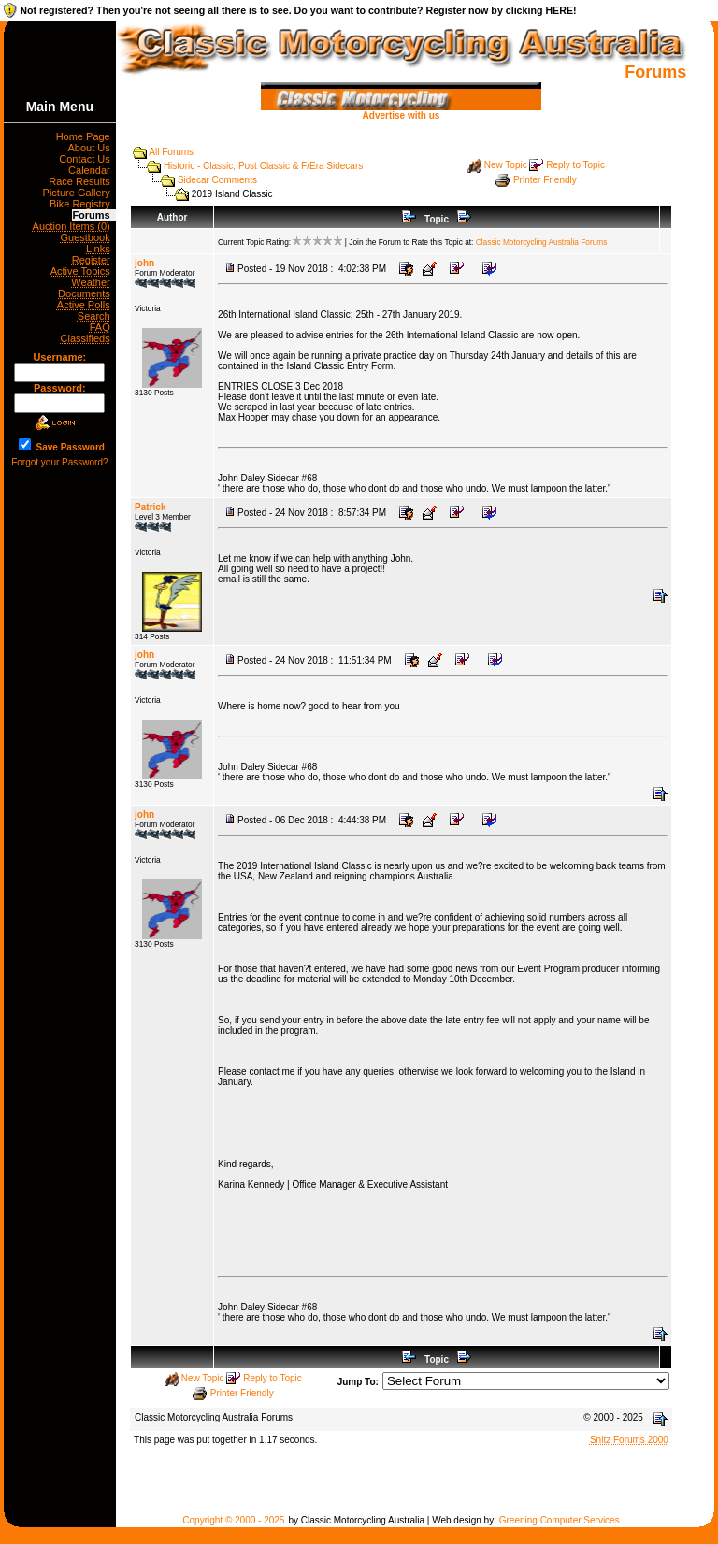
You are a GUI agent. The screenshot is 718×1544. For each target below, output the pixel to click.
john (144, 263)
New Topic (505, 165)
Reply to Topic (575, 165)
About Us (91, 147)
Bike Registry (83, 203)
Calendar (92, 170)
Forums (93, 215)
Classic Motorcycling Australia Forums (542, 242)
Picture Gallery (79, 192)
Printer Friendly (545, 180)
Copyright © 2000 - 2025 (233, 1520)
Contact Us (87, 158)
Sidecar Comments (217, 180)
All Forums (171, 152)
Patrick (150, 507)
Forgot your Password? (59, 462)
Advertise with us (401, 111)
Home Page (86, 136)
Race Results (82, 181)
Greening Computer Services (559, 1520)
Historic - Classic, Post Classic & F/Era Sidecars (263, 166)
